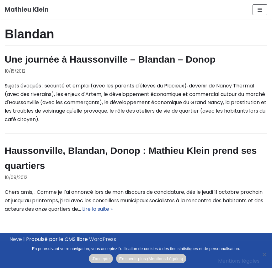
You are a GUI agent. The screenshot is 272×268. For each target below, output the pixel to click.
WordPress (102, 239)
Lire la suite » (97, 209)
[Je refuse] (264, 254)
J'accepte (101, 258)
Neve (15, 239)
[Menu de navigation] (260, 9)
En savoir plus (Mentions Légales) (151, 258)
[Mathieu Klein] (27, 9)
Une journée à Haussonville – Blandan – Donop (110, 59)
